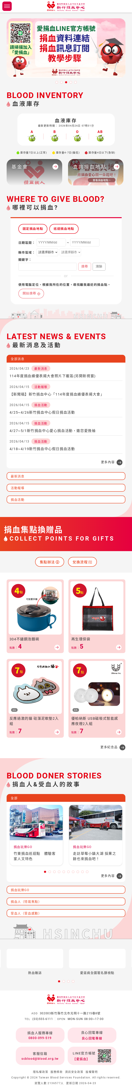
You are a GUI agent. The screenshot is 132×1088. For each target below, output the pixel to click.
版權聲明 (92, 1071)
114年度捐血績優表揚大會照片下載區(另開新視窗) (53, 376)
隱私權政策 (40, 1071)
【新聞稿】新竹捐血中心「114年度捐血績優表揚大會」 (57, 394)
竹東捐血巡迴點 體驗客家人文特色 (35, 856)
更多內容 (108, 462)
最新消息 (17, 476)
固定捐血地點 (33, 229)
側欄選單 (7, 6)
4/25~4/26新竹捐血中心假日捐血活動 (42, 412)
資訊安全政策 (74, 1071)
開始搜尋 (29, 293)
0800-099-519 (40, 1038)
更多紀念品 (109, 747)
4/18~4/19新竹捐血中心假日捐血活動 (42, 449)
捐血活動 (17, 500)
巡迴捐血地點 (64, 229)
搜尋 (84, 266)
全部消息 (17, 359)
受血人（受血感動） (26, 913)
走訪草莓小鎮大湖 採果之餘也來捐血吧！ (94, 856)
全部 (14, 798)
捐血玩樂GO (20, 890)
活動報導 (17, 488)
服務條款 (56, 1071)
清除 (99, 266)
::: (1, 85)
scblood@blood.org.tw (40, 1059)
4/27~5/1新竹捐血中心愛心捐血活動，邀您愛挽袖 (53, 431)
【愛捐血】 (81, 1059)
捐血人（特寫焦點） (26, 902)
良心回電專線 (92, 1038)
